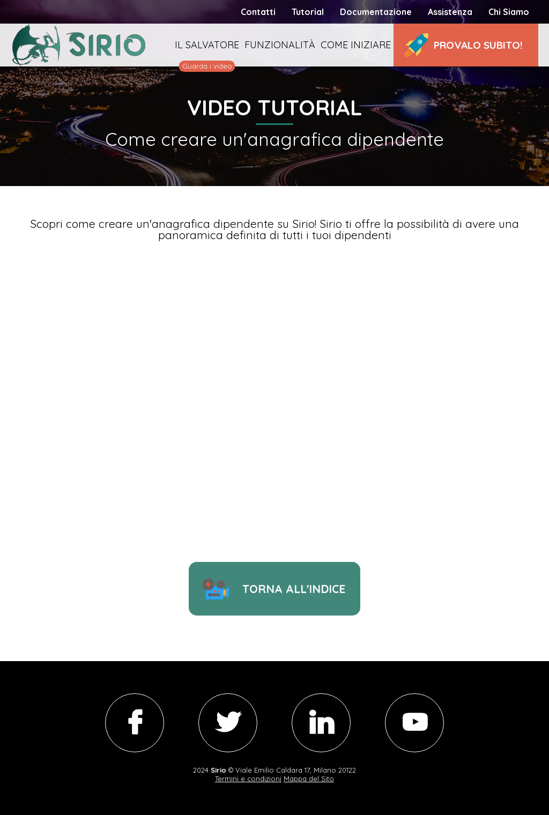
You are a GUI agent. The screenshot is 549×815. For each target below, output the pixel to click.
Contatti (258, 11)
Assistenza (450, 11)
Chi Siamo (508, 11)
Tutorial (308, 11)
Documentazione (376, 11)
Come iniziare (356, 45)
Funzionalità (279, 45)
